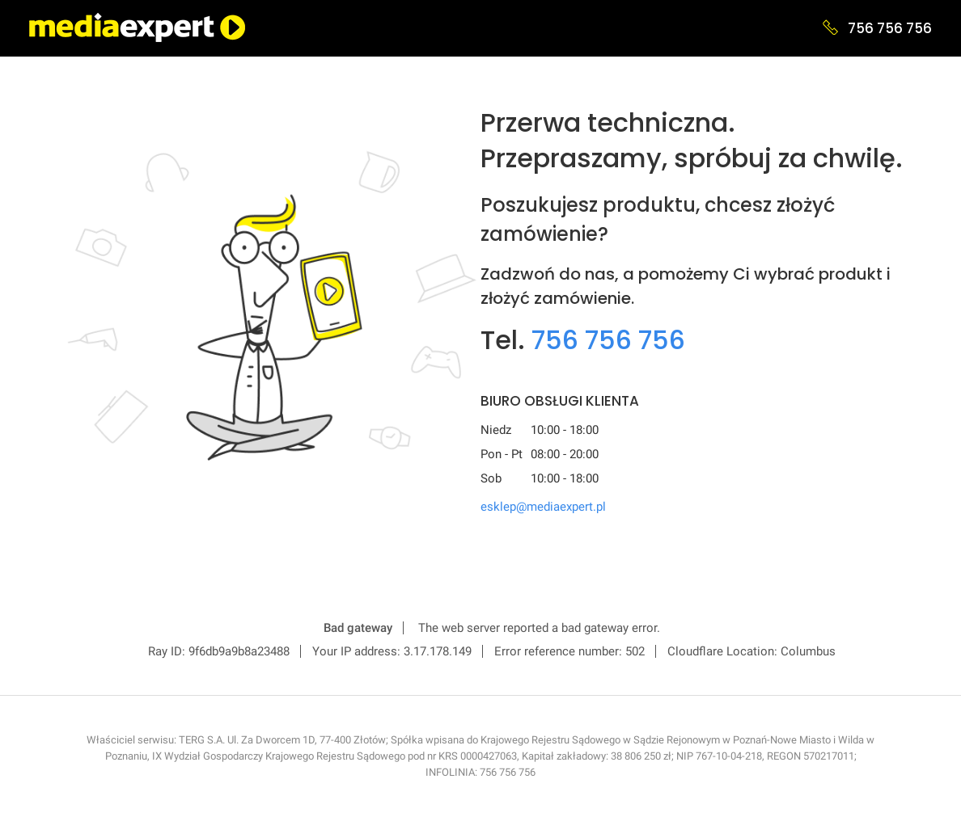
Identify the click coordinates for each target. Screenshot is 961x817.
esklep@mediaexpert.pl (543, 506)
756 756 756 (890, 28)
